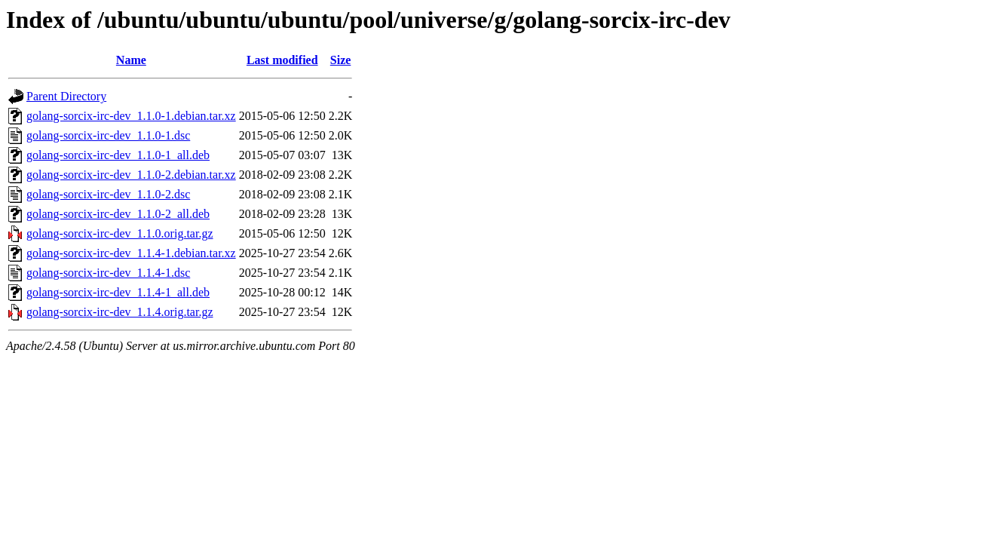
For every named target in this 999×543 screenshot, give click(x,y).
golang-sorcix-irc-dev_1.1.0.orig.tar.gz (119, 233)
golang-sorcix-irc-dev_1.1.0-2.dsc (108, 194)
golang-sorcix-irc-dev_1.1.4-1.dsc (108, 272)
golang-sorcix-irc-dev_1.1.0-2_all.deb (118, 213)
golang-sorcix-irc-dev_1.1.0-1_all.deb (118, 155)
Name (131, 60)
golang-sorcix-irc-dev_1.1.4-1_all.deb (118, 292)
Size (340, 60)
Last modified (282, 60)
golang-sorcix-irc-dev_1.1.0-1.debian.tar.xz (131, 115)
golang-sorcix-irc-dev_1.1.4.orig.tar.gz (119, 311)
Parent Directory (66, 96)
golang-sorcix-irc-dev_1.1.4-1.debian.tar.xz (131, 253)
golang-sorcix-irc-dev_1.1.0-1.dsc (108, 135)
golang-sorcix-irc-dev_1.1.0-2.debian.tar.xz (131, 174)
